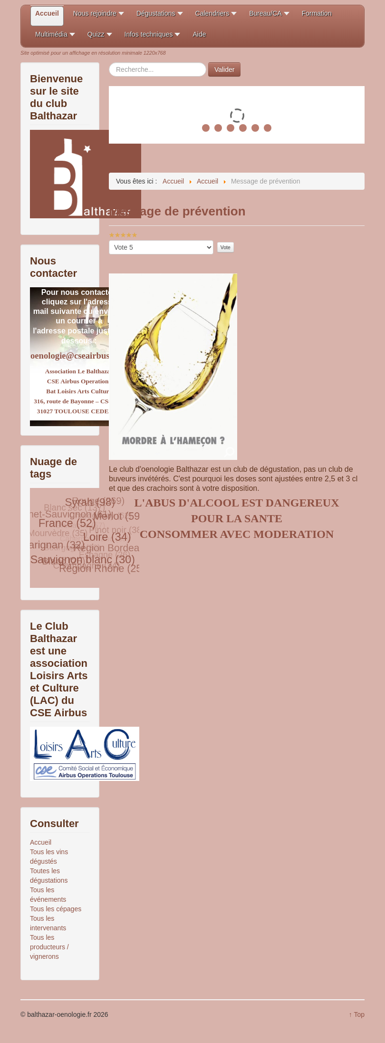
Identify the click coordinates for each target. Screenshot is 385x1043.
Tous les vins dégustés (49, 856)
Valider (224, 69)
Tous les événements (48, 894)
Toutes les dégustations (48, 875)
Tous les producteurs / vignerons (49, 947)
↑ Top (357, 1014)
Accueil (40, 842)
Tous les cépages (55, 909)
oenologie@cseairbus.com (78, 356)
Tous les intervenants (48, 923)
